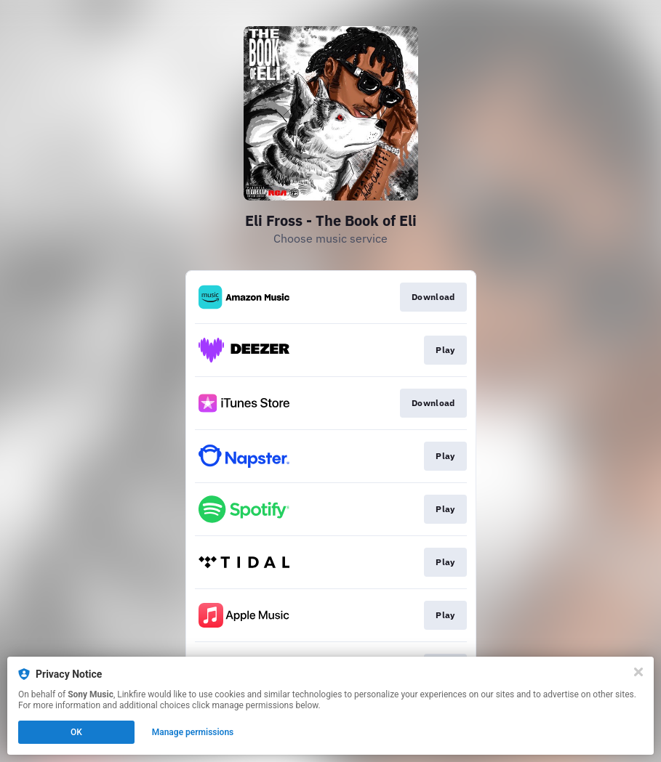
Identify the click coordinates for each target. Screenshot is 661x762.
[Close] (638, 672)
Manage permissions (193, 732)
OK (76, 732)
